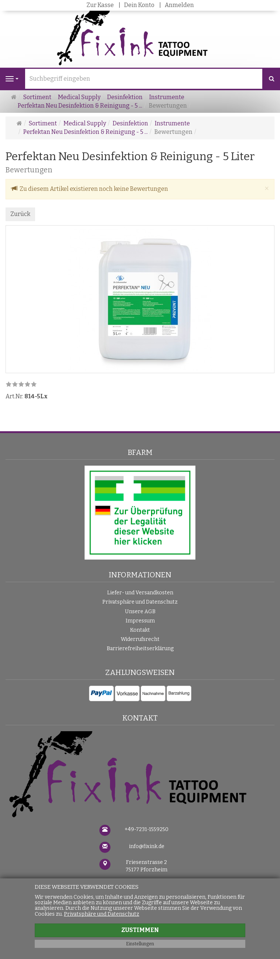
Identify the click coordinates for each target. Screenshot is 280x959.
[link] (21, 384)
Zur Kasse (100, 5)
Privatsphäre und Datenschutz (140, 602)
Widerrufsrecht (140, 639)
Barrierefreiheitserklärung (140, 648)
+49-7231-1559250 (146, 829)
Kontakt (140, 630)
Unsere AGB (140, 611)
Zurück (20, 213)
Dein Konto (139, 5)
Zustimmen (140, 929)
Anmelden (179, 5)
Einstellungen (140, 943)
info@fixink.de (146, 846)
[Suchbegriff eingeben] (143, 79)
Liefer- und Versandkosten (140, 593)
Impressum (140, 621)
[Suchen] (271, 79)
